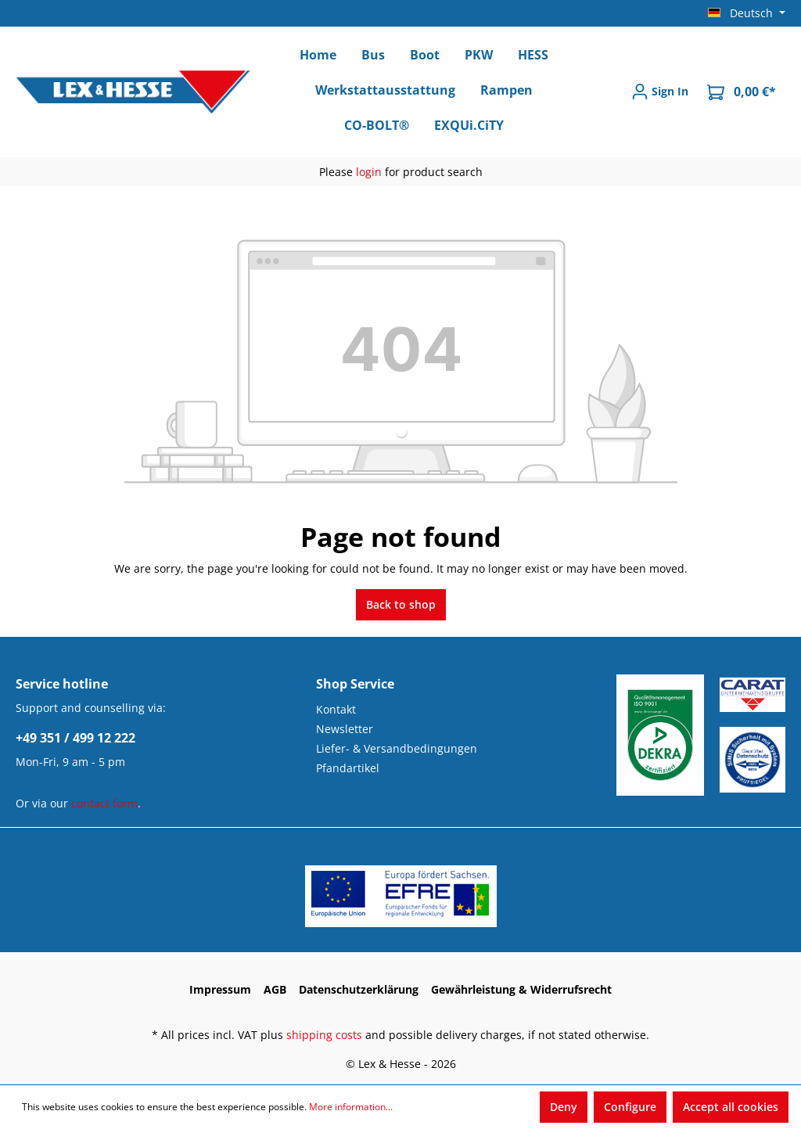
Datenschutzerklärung (358, 989)
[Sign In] (660, 91)
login (369, 171)
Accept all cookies (730, 1106)
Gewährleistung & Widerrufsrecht (521, 989)
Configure (630, 1106)
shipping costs (324, 1034)
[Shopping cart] (741, 92)
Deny (563, 1106)
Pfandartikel (347, 767)
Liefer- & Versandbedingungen (396, 748)
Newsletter (344, 728)
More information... (351, 1106)
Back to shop (401, 604)
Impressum (220, 989)
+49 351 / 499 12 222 (75, 737)
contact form (104, 803)
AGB (275, 989)
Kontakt (336, 709)
